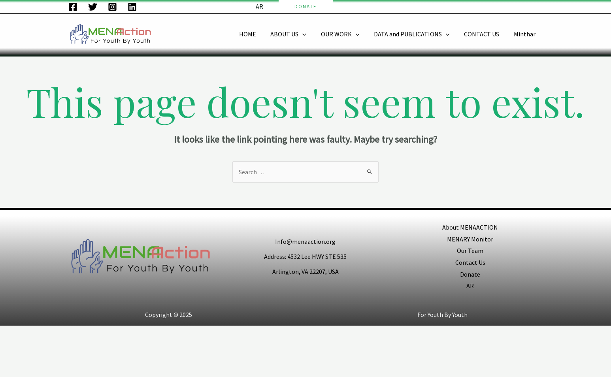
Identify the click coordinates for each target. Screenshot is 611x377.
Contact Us (470, 262)
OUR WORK (346, 34)
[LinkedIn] (132, 6)
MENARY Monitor (470, 239)
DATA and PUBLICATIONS (416, 34)
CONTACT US (484, 34)
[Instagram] (112, 6)
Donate (470, 274)
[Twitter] (92, 6)
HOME (257, 34)
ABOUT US (297, 34)
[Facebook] (72, 6)
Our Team (470, 250)
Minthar (525, 34)
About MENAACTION (470, 227)
